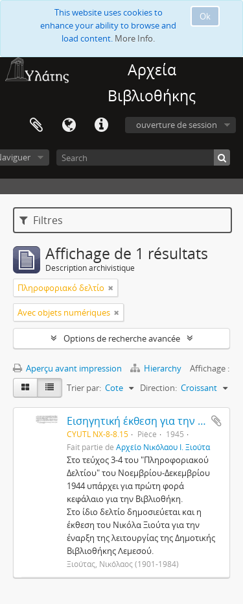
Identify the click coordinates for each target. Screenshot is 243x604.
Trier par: (84, 388)
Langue (68, 125)
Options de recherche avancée (122, 338)
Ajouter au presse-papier (216, 420)
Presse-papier (36, 125)
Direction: (158, 388)
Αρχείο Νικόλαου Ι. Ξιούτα (163, 447)
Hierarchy (156, 368)
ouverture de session (176, 125)
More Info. (135, 38)
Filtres (41, 220)
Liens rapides (101, 125)
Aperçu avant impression (67, 368)
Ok (205, 16)
